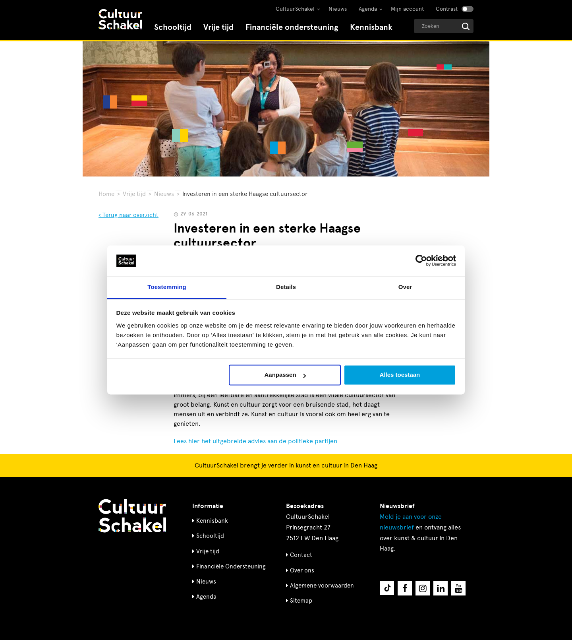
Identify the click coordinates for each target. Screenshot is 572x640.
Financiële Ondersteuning (231, 566)
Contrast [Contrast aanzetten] (447, 9)
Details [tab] (286, 286)
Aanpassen (285, 375)
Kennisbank (371, 27)
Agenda (368, 9)
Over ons (302, 570)
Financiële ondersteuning (291, 27)
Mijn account (407, 9)
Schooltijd (172, 27)
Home (106, 194)
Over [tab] (405, 286)
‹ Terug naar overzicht (128, 215)
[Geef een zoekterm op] (443, 26)
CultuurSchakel (295, 9)
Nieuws (338, 9)
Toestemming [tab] (166, 286)
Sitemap (301, 600)
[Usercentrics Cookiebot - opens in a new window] (421, 261)
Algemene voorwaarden (322, 585)
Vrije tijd (218, 27)
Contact (301, 555)
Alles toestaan (400, 375)
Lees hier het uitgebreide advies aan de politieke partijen (255, 441)
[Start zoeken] (466, 26)
